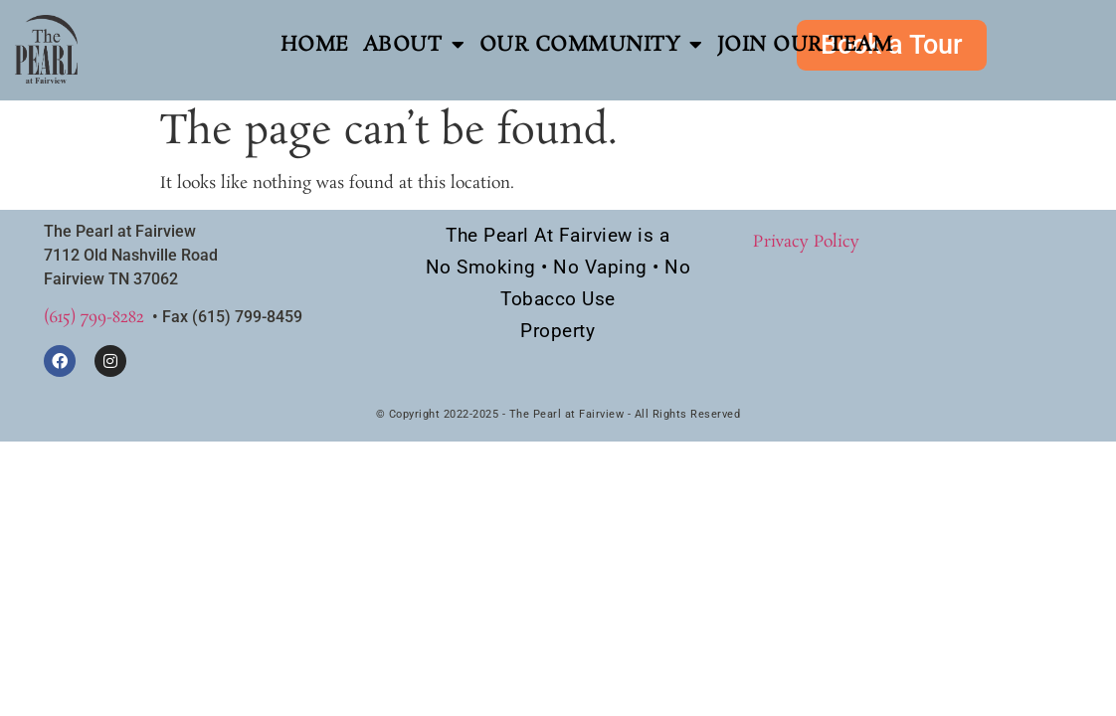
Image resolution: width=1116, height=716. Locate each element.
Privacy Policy (806, 242)
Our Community (591, 45)
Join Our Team (805, 45)
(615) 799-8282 (94, 317)
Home (314, 45)
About (414, 45)
